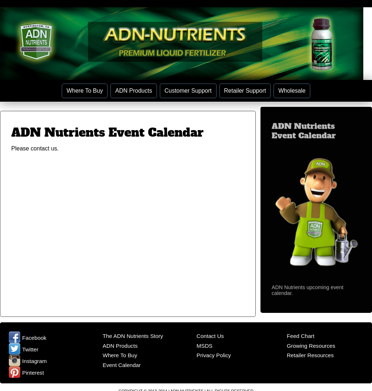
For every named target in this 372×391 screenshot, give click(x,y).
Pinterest (26, 373)
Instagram (28, 361)
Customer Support (188, 91)
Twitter (24, 349)
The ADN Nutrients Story (133, 336)
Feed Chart (300, 336)
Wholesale (292, 91)
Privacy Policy (214, 355)
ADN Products (133, 91)
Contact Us (210, 336)
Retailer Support (245, 91)
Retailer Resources (310, 355)
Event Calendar (122, 365)
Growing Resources (311, 346)
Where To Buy (84, 91)
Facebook (27, 338)
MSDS (205, 346)
